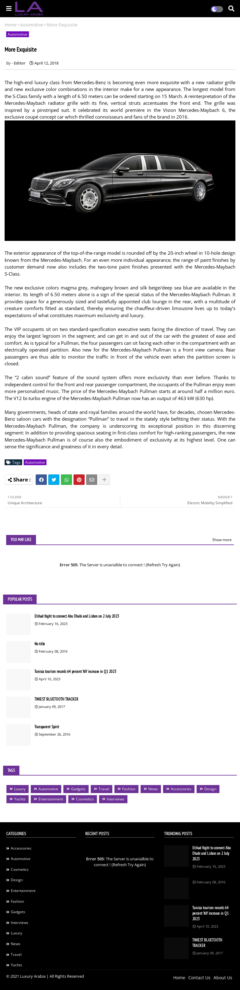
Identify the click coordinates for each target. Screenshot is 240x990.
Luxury (20, 789)
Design (210, 789)
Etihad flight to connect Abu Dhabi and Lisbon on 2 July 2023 (76, 616)
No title (39, 643)
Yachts (20, 799)
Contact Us (199, 977)
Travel (103, 789)
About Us (223, 977)
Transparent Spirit (46, 726)
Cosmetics (85, 799)
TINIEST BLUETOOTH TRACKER (56, 699)
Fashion (128, 789)
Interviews (115, 799)
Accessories (181, 789)
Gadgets (78, 789)
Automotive (31, 25)
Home (11, 25)
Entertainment (50, 799)
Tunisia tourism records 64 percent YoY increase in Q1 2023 (75, 671)
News (153, 789)
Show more (222, 539)
